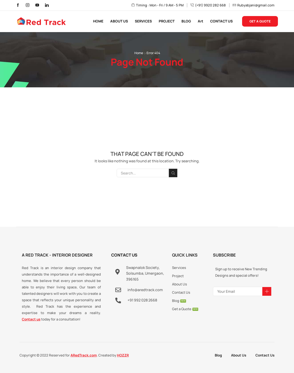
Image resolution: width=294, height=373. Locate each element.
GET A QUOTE (260, 21)
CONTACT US (221, 21)
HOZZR (123, 355)
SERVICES (143, 21)
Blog (218, 355)
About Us (238, 355)
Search (173, 173)
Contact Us (264, 355)
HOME (98, 21)
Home (138, 53)
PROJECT (167, 21)
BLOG (186, 21)
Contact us (31, 319)
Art (200, 21)
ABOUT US (119, 21)
